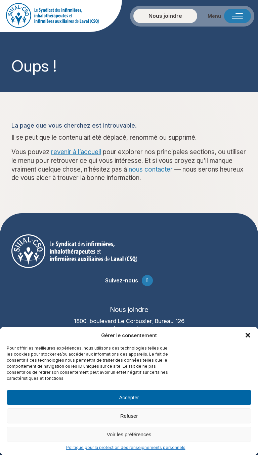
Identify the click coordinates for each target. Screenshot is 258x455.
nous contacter (151, 169)
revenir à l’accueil (76, 152)
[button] (248, 335)
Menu (214, 16)
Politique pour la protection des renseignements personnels (125, 447)
